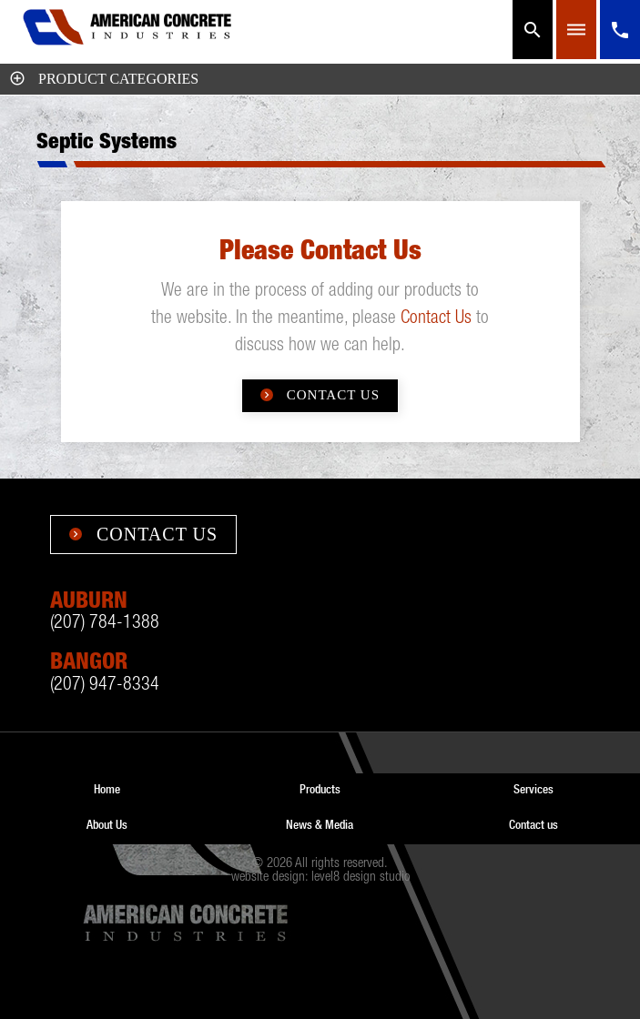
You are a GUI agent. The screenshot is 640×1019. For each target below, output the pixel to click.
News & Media (319, 824)
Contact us (533, 824)
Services (533, 788)
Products (320, 788)
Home (107, 788)
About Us (106, 824)
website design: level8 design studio (320, 877)
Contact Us (436, 319)
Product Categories (103, 78)
